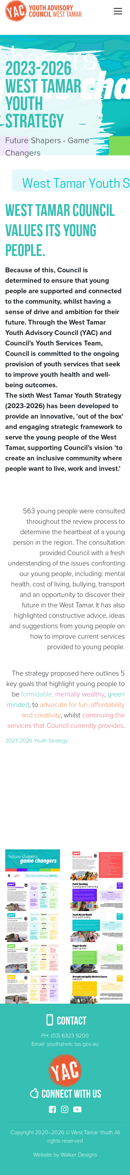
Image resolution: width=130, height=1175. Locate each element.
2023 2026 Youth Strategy (36, 740)
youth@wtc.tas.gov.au (72, 1044)
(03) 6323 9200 (70, 1035)
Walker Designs (79, 1154)
